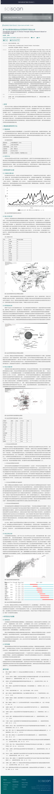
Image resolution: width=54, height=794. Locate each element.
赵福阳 (4, 35)
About (5, 779)
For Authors (15, 786)
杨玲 (8, 35)
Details (31, 25)
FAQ (13, 789)
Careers (5, 789)
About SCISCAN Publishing (7, 783)
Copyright (24, 786)
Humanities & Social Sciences (10, 25)
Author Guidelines (15, 781)
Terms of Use (24, 784)
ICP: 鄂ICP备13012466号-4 (45, 790)
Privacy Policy (25, 782)
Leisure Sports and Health (23, 25)
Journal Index (15, 784)
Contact (5, 786)
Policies (24, 779)
